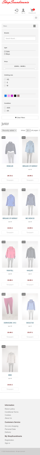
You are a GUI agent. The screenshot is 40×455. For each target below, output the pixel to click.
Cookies (8, 415)
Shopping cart (32, 11)
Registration (9, 440)
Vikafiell (10, 270)
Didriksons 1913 (10, 323)
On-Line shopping (12, 426)
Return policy (10, 409)
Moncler (10, 166)
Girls (7, 51)
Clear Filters (20, 117)
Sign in (16, 11)
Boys (7, 54)
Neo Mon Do (30, 218)
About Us (8, 418)
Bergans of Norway (30, 166)
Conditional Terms (11, 412)
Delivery (8, 432)
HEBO (10, 375)
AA (8, 111)
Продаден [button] (10, 180)
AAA (8, 108)
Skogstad (30, 323)
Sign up (23, 11)
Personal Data (10, 429)
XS (8, 79)
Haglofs (30, 270)
